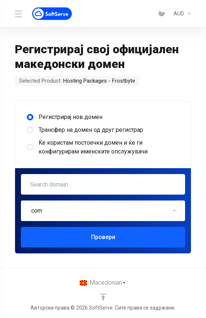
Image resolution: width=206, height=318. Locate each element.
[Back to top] (103, 297)
